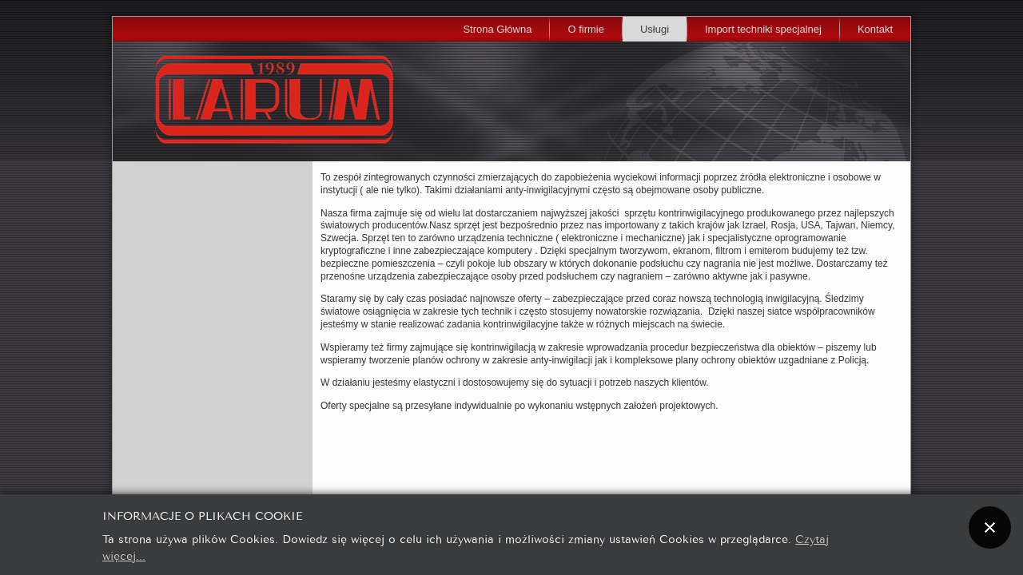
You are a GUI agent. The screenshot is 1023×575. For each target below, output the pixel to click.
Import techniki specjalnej (763, 29)
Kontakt (875, 29)
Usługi (654, 29)
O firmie (585, 29)
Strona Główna (497, 29)
